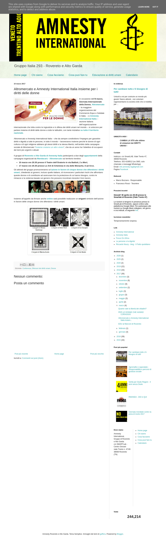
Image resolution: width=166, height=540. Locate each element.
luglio (121, 291)
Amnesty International (125, 232)
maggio (122, 298)
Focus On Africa (122, 238)
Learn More (144, 7)
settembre (123, 287)
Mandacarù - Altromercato (49, 158)
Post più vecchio (97, 354)
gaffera (103, 534)
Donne (53, 268)
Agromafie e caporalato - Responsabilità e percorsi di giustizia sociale (140, 369)
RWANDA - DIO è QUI (138, 397)
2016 (119, 336)
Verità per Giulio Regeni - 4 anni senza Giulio (140, 383)
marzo (121, 305)
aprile (121, 302)
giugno (122, 295)
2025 (119, 259)
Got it (155, 7)
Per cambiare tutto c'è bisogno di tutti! (137, 353)
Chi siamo (37, 75)
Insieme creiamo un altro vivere (50, 147)
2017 (119, 274)
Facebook (124, 169)
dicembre (123, 277)
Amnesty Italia (122, 235)
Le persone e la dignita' (125, 241)
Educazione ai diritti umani (106, 75)
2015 (119, 340)
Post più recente (21, 354)
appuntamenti (90, 156)
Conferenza (26, 268)
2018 (119, 270)
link (136, 210)
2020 (119, 263)
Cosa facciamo (55, 75)
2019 (119, 266)
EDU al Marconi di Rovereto (129, 324)
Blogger (120, 534)
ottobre (122, 284)
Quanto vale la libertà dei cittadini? (132, 309)
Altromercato (98, 104)
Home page (20, 75)
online (50, 199)
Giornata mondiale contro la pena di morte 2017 (140, 413)
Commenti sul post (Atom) (32, 358)
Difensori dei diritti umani (41, 268)
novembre (123, 280)
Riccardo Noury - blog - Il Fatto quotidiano (133, 244)
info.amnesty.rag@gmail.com (131, 167)
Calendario (132, 75)
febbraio (122, 328)
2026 (119, 256)
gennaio (122, 332)
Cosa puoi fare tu (78, 75)
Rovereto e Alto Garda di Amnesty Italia (43, 156)
